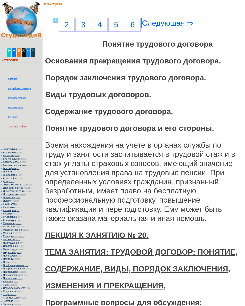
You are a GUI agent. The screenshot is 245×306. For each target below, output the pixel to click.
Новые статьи (15, 107)
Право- (9, 262)
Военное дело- (14, 162)
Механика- (12, 239)
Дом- (9, 181)
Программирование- (17, 268)
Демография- (13, 178)
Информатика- (14, 194)
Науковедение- (13, 242)
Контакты (13, 117)
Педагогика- (12, 252)
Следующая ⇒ (167, 23)
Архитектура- (13, 149)
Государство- (12, 174)
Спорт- (10, 294)
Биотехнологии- (14, 158)
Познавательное (17, 98)
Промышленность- (16, 275)
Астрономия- (12, 152)
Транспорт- (12, 304)
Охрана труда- (13, 249)
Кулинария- (11, 210)
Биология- (11, 155)
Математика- (13, 226)
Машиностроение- (16, 229)
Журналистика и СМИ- (17, 184)
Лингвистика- (12, 217)
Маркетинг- (12, 223)
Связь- (10, 284)
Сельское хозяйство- (16, 288)
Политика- (11, 259)
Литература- (12, 220)
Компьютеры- (13, 204)
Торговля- (11, 301)
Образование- (14, 246)
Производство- (14, 271)
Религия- (10, 281)
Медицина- (12, 233)
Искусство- (11, 197)
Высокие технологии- (17, 165)
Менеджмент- (14, 236)
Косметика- (11, 207)
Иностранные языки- (17, 191)
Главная (12, 79)
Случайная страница (19, 88)
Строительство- (14, 297)
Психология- (13, 278)
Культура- (11, 213)
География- (11, 168)
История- (11, 200)
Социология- (12, 291)
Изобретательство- (16, 187)
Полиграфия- (13, 255)
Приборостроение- (16, 265)
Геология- (11, 171)
